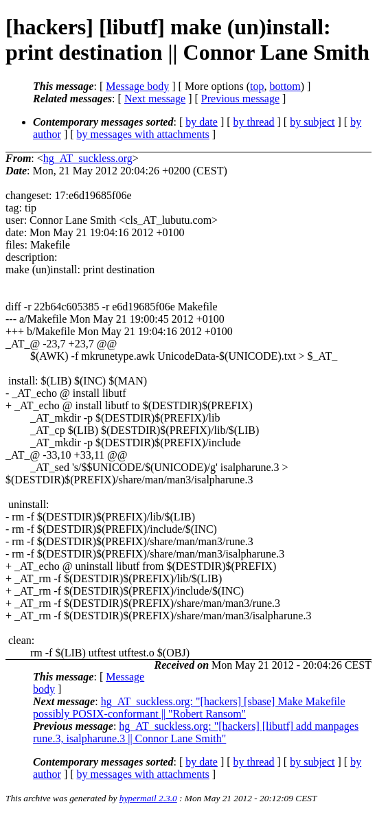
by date (201, 122)
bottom (284, 86)
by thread (254, 122)
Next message (154, 98)
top (257, 86)
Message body (137, 86)
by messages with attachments (143, 134)
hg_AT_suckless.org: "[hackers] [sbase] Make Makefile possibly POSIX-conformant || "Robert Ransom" (189, 708)
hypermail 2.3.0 (148, 798)
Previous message (240, 98)
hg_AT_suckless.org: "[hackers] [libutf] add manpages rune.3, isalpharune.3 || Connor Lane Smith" (195, 732)
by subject (312, 122)
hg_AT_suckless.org (88, 158)
